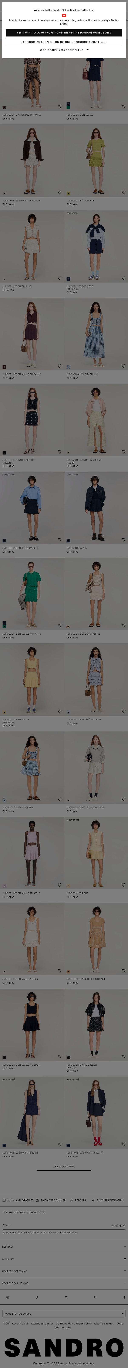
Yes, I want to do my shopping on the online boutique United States (64, 32)
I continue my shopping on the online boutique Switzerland (64, 42)
